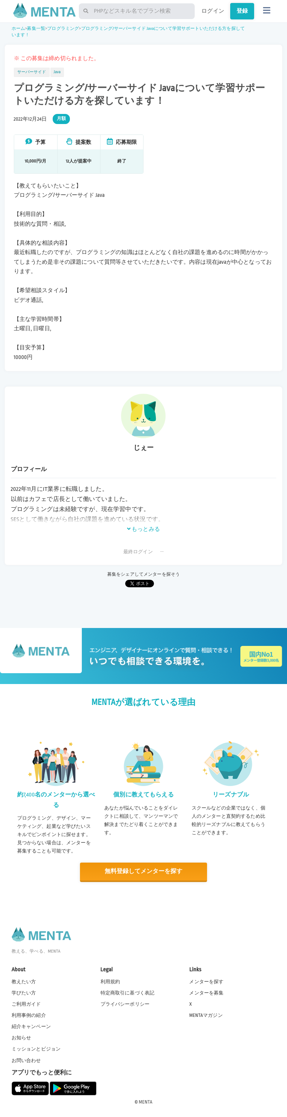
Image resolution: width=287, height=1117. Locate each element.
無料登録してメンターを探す (143, 871)
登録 (242, 11)
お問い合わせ (26, 1060)
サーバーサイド (31, 72)
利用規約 (110, 981)
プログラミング (63, 28)
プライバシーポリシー (125, 1003)
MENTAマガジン (205, 1015)
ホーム (18, 28)
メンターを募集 (206, 992)
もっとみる (143, 529)
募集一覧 (36, 28)
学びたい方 (24, 992)
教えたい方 (24, 981)
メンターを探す (206, 981)
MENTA (145, 1101)
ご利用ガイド (26, 1003)
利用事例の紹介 (29, 1015)
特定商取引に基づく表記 (128, 992)
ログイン (212, 11)
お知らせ (21, 1037)
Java (57, 72)
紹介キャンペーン (31, 1026)
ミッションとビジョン (36, 1049)
